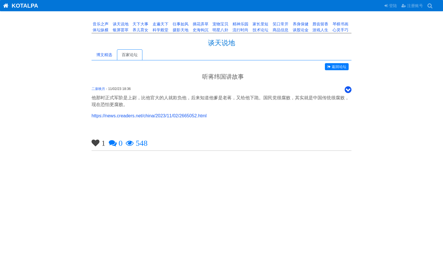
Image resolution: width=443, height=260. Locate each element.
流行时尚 (239, 30)
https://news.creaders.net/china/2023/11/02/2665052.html (149, 115)
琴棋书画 (339, 24)
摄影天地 (179, 30)
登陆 (391, 5)
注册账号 (412, 5)
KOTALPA (19, 6)
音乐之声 (100, 24)
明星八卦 (220, 30)
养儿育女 (140, 30)
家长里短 (259, 24)
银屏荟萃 (120, 30)
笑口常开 (280, 24)
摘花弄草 (200, 24)
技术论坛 (259, 30)
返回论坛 (336, 67)
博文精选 (104, 54)
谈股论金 (300, 30)
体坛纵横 (100, 30)
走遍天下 (159, 24)
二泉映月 (98, 89)
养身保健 (300, 24)
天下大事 (140, 24)
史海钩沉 (200, 30)
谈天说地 (120, 24)
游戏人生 (319, 30)
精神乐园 (239, 24)
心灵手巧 (339, 30)
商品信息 (280, 30)
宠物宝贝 (220, 24)
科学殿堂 (159, 30)
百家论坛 (130, 54)
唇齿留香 (319, 24)
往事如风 (179, 24)
